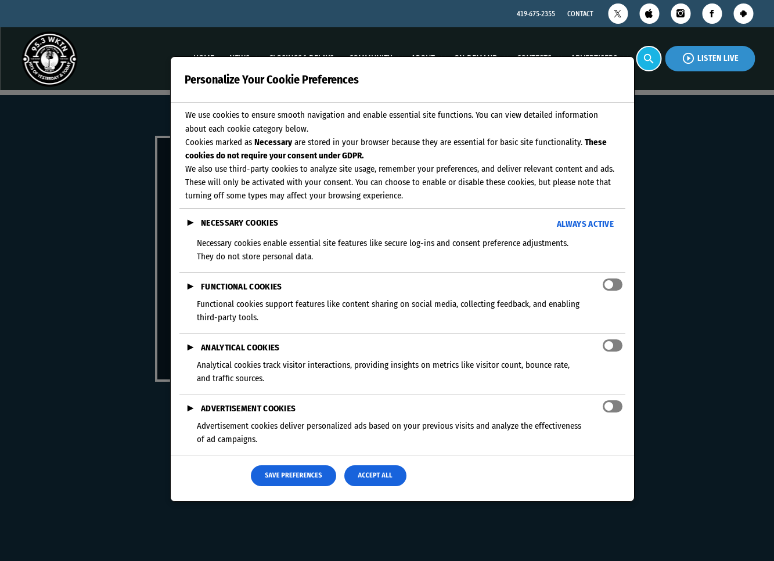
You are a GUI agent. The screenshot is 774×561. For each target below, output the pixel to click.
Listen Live (710, 58)
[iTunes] (649, 13)
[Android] (743, 13)
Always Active (585, 224)
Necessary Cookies (239, 223)
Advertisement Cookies (248, 408)
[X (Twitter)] (618, 13)
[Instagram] (680, 13)
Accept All (375, 476)
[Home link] (49, 58)
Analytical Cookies (240, 347)
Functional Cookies (241, 286)
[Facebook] (712, 13)
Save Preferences (293, 476)
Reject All (212, 476)
